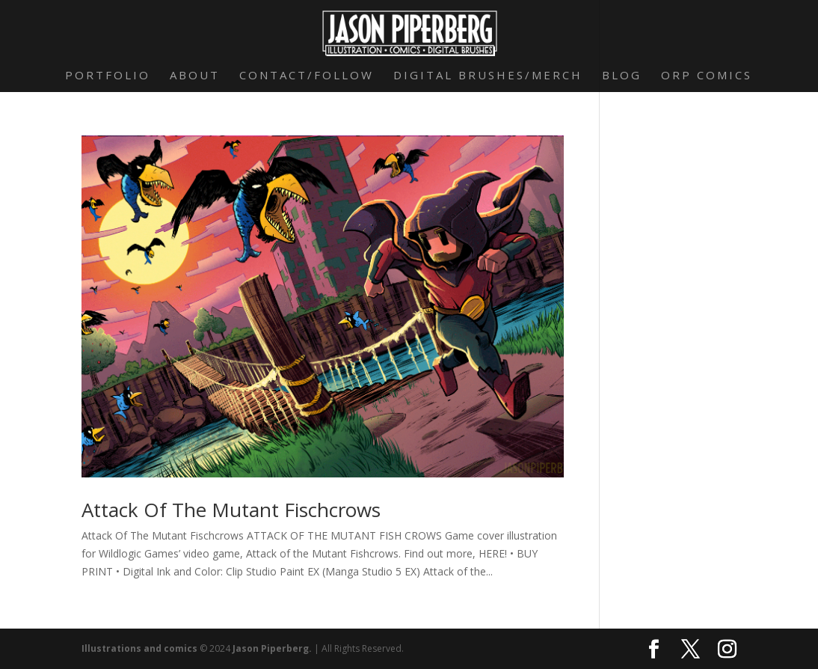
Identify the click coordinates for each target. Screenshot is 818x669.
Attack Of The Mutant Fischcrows (231, 509)
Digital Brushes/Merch (487, 76)
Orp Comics (706, 76)
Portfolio (107, 76)
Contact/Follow (306, 76)
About (195, 76)
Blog (622, 76)
